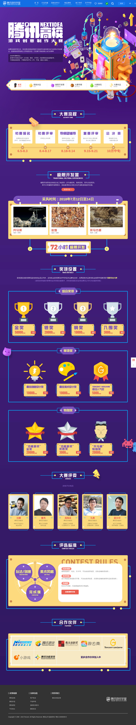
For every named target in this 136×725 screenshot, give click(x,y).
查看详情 (68, 189)
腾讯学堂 (12, 701)
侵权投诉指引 (34, 705)
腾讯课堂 (12, 705)
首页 (19, 86)
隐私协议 (33, 709)
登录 (121, 3)
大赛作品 (117, 86)
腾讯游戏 (12, 698)
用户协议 (33, 698)
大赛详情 (78, 86)
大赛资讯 (98, 86)
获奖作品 (37, 86)
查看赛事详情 (70, 592)
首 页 (36, 3)
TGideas (12, 709)
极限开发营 (59, 86)
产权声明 (33, 701)
